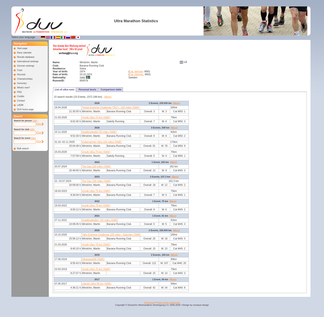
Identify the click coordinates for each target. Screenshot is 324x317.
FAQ (19, 92)
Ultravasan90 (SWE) (93, 259)
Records (21, 74)
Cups (19, 70)
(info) (34, 121)
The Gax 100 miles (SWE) (96, 166)
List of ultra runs (64, 89)
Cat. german (136, 71)
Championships (24, 79)
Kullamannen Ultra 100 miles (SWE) (102, 142)
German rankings (25, 65)
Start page (22, 48)
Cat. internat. (136, 74)
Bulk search (23, 148)
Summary (22, 83)
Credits (20, 96)
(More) (107, 96)
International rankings (27, 61)
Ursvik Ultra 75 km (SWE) (96, 117)
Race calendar (24, 52)
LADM (20, 105)
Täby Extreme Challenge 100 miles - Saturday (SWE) (111, 234)
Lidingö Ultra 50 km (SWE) (96, 283)
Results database (25, 57)
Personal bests (87, 89)
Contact (21, 100)
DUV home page (25, 109)
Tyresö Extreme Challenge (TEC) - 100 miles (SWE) (110, 107)
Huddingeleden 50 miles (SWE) (99, 132)
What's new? (23, 87)
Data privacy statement (168, 302)
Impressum (149, 302)
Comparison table (111, 89)
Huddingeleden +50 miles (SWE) (100, 220)
